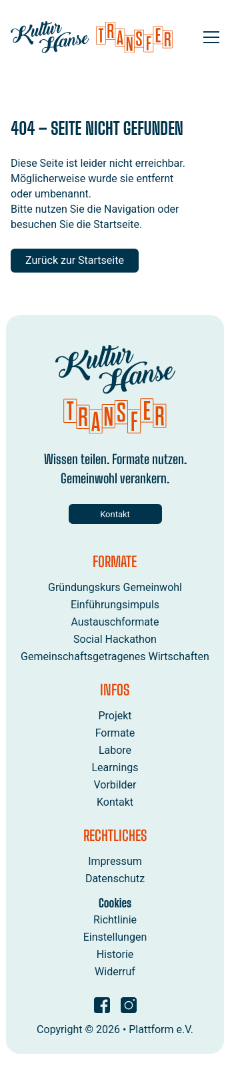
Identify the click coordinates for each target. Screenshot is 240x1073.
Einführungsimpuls (115, 604)
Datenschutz (115, 878)
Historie (115, 953)
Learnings (114, 767)
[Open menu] (211, 37)
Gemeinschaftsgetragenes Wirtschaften (115, 656)
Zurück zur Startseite (74, 260)
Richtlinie (115, 919)
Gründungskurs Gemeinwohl (115, 586)
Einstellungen (115, 936)
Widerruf (115, 971)
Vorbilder (114, 784)
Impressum (115, 861)
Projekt (114, 715)
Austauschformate (115, 622)
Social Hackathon (115, 639)
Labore (115, 750)
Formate (115, 733)
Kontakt (115, 514)
